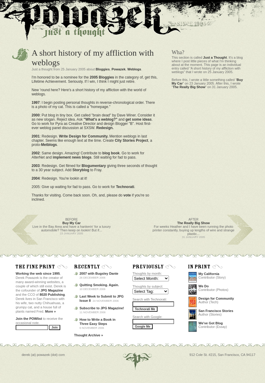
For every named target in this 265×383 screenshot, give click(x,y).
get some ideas (139, 119)
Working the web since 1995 (38, 273)
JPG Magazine (52, 290)
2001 (36, 136)
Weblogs (134, 69)
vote (127, 195)
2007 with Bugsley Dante (99, 273)
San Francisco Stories (215, 311)
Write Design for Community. (83, 136)
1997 (36, 102)
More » (50, 311)
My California (208, 274)
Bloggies (103, 69)
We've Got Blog (210, 323)
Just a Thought (215, 57)
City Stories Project (131, 140)
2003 (36, 166)
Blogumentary (94, 166)
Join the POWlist (29, 318)
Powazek (118, 69)
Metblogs (49, 145)
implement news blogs (72, 157)
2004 (36, 178)
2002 (36, 153)
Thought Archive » (88, 335)
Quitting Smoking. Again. (99, 285)
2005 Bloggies (102, 77)
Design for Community (216, 298)
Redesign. (105, 128)
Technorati (125, 187)
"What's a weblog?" (100, 119)
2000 (36, 115)
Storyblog (80, 170)
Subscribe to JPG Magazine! (102, 308)
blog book (111, 153)
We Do (203, 286)
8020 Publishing (52, 294)
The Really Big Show (189, 87)
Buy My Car (71, 223)
